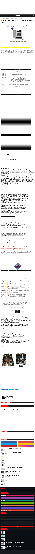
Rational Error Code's (4, 256)
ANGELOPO (10, 47)
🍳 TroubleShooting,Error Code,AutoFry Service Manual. (13, 479)
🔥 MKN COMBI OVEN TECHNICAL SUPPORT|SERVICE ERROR (13, 452)
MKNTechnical (5, 18)
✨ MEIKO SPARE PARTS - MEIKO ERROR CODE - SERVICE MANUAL (14, 467)
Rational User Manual (22, 256)
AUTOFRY (23, 47)
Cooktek (3, 500)
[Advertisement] (18, 7)
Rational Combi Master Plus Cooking (11, 159)
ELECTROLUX (13, 47)
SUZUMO (16, 47)
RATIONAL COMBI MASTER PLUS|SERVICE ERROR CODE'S (13, 448)
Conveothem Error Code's (15, 256)
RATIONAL (7, 47)
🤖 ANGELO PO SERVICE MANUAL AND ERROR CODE (12, 471)
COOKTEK (18, 47)
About (29, 551)
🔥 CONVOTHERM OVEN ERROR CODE (10, 463)
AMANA (21, 47)
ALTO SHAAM (4, 495)
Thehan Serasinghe (9, 396)
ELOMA (29, 47)
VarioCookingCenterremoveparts (7, 510)
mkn (5, 47)
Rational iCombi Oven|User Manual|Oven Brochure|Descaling (14, 542)
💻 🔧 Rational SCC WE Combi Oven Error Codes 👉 (12, 538)
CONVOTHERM (3, 47)
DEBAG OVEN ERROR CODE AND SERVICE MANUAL (12, 475)
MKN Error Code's (9, 256)
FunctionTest (4, 505)
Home (1, 18)
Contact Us (32, 551)
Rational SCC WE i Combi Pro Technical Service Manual (13, 456)
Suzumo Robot (4, 507)
